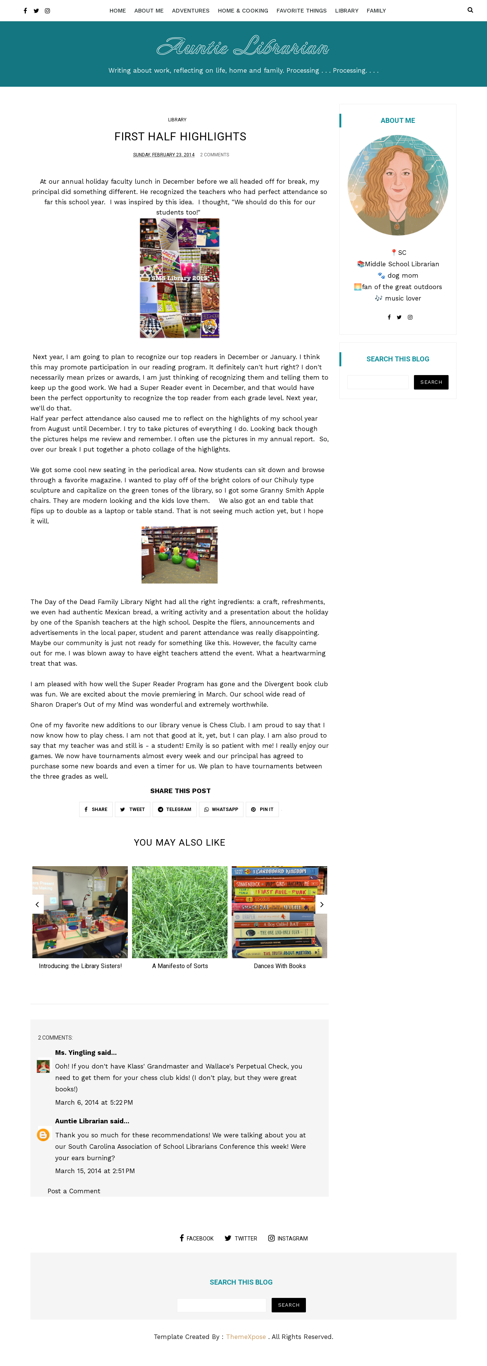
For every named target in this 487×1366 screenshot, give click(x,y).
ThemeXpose (246, 1341)
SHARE (95, 810)
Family (376, 10)
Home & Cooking (243, 10)
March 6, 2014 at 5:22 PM (94, 1106)
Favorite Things (302, 10)
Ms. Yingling (75, 1057)
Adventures (191, 10)
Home (118, 10)
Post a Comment (74, 1195)
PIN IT (262, 810)
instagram (288, 1242)
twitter (240, 1242)
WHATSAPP (221, 810)
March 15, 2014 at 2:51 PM (95, 1175)
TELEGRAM (174, 810)
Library (346, 10)
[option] (80, 923)
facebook (196, 1242)
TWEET (132, 810)
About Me (149, 10)
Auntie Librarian (243, 45)
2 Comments (214, 156)
